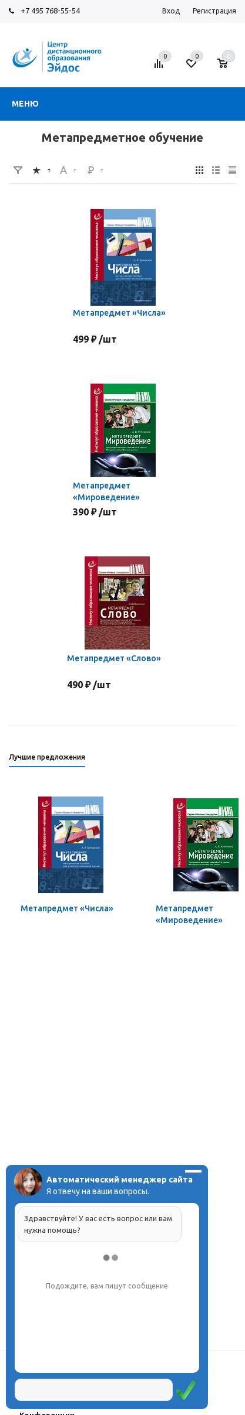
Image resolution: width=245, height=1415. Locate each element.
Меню (25, 103)
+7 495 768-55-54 (50, 10)
